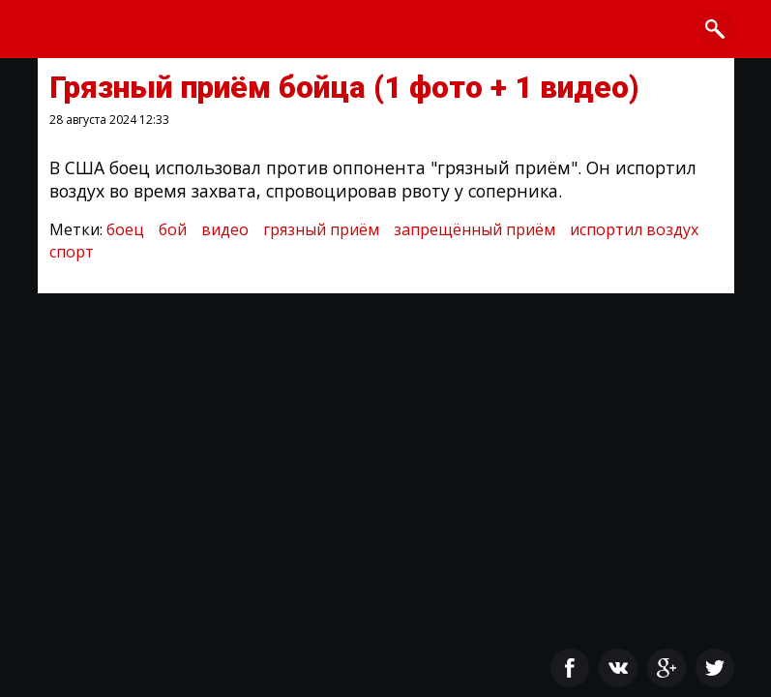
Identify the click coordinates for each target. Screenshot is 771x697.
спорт (71, 251)
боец (125, 229)
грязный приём (321, 229)
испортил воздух (634, 229)
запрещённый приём (474, 229)
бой (173, 229)
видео (225, 229)
